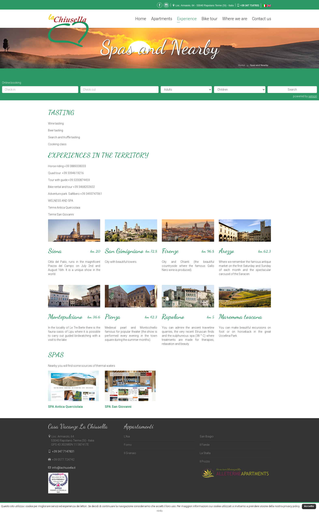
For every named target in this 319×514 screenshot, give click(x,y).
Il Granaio (130, 453)
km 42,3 (151, 317)
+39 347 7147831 (249, 5)
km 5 (210, 317)
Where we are (234, 18)
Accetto (309, 506)
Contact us (261, 18)
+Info (159, 510)
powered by (305, 96)
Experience (187, 18)
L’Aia (127, 436)
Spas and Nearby (259, 65)
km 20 (95, 251)
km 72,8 (151, 251)
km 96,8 (208, 251)
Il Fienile (204, 444)
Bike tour (209, 18)
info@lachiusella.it (63, 467)
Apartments (161, 18)
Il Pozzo (205, 461)
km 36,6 (93, 317)
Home (140, 18)
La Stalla (205, 453)
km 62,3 (264, 251)
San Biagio (207, 436)
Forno (128, 444)
